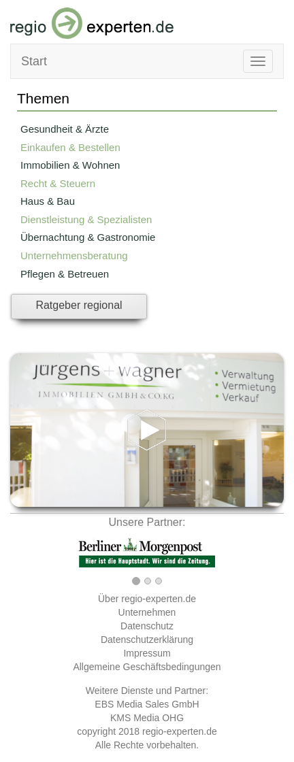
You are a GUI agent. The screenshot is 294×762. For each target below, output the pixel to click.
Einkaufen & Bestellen (70, 147)
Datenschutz (147, 625)
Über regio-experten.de (147, 598)
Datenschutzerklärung (147, 639)
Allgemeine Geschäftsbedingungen (146, 666)
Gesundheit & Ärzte (64, 129)
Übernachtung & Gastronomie (87, 237)
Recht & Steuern (57, 183)
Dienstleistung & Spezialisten (86, 219)
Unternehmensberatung (74, 255)
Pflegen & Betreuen (64, 274)
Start (34, 61)
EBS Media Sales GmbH (147, 704)
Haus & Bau (47, 201)
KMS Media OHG (147, 717)
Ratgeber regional (78, 305)
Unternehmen (147, 612)
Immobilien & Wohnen (70, 165)
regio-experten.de (179, 731)
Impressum (146, 653)
